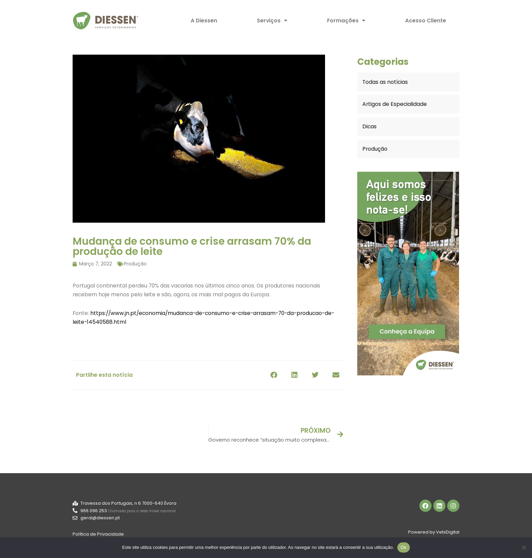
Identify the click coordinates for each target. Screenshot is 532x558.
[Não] (523, 547)
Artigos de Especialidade (393, 104)
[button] (273, 375)
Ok (403, 547)
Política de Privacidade (98, 536)
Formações (346, 20)
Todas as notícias (384, 82)
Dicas (369, 127)
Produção (135, 263)
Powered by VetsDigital (433, 533)
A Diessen (204, 20)
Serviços (272, 20)
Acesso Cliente (425, 20)
